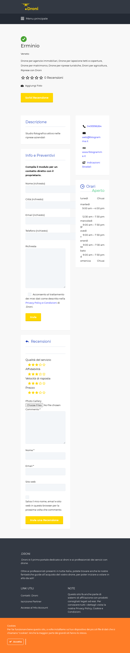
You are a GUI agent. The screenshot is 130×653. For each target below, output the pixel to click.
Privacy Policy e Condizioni (41, 302)
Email (29, 465)
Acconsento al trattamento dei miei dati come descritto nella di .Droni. (45, 300)
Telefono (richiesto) (60, 233)
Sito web (30, 481)
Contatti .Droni (29, 595)
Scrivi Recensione (36, 97)
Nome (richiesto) (60, 186)
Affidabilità (32, 369)
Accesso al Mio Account (34, 607)
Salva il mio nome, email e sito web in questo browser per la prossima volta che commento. (43, 505)
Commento (33, 409)
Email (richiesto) (60, 218)
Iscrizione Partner (31, 601)
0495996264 (94, 126)
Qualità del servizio (38, 360)
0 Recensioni (53, 77)
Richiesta (45, 248)
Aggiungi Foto (31, 86)
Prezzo (30, 387)
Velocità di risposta (37, 378)
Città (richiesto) (60, 202)
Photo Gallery (33, 401)
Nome (29, 450)
